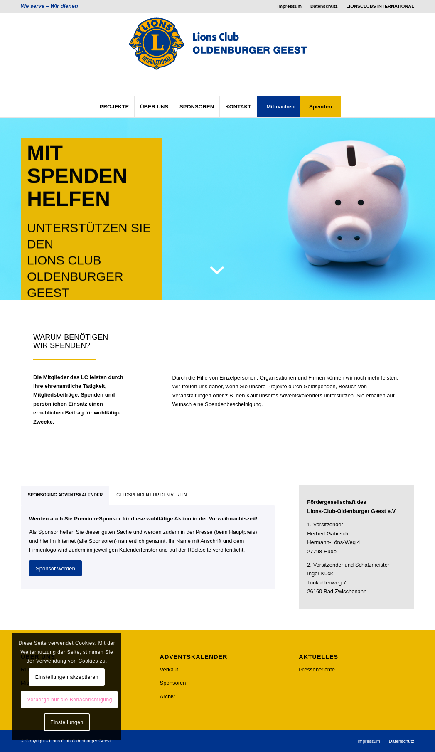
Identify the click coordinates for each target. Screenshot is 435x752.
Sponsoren (173, 683)
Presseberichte (317, 669)
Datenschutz (323, 6)
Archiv (167, 696)
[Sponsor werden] (55, 568)
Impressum (289, 6)
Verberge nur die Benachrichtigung (69, 700)
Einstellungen (67, 722)
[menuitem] (289, 6)
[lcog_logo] (217, 54)
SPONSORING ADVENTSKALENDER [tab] (65, 495)
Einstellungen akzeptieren (66, 677)
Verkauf (169, 669)
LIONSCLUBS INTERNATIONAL (380, 6)
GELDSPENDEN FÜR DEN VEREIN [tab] (151, 495)
